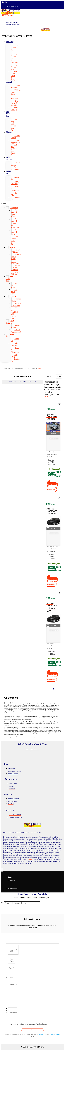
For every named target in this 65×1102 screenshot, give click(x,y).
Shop (6, 764)
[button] (7, 15)
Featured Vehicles (16, 86)
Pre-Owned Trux (14, 67)
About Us (8, 172)
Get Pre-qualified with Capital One (14, 150)
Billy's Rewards (15, 183)
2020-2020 (23, 368)
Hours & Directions (15, 188)
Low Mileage (14, 109)
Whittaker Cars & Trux (17, 35)
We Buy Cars (14, 121)
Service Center (15, 164)
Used (17, 368)
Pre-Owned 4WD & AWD (14, 75)
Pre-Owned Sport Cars (14, 48)
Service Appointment (15, 168)
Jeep (28, 368)
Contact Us (15, 198)
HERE (30, 859)
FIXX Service (9, 158)
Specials (9, 82)
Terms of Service (55, 1035)
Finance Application (15, 141)
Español (4, 2)
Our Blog (14, 194)
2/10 (46, 396)
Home (5, 368)
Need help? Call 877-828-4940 (32, 1047)
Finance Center (15, 137)
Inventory (10, 42)
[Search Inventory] (22, 903)
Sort (59, 376)
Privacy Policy (42, 1035)
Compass (33, 368)
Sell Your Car (8, 114)
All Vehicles (11, 368)
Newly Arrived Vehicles (15, 103)
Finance (9, 132)
